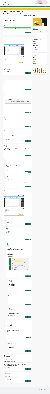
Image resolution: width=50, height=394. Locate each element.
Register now (4, 2)
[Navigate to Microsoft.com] (5, 4)
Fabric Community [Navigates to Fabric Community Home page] (10, 4)
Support (31, 4)
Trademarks (45, 389)
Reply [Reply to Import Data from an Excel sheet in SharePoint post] (29, 32)
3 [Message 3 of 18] (7, 379)
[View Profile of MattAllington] (7, 355)
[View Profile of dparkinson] (11, 308)
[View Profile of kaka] (7, 228)
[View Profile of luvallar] (9, 321)
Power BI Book (19, 364)
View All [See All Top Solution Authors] (34, 50)
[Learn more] (35, 29)
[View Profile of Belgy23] (6, 145)
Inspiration (17, 4)
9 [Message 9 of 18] (10, 315)
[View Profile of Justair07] (8, 373)
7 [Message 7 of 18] (10, 349)
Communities (23, 4)
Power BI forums (5, 11)
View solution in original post (7, 69)
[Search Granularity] (28, 7)
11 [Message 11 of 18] (10, 302)
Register (38, 6)
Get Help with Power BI (16, 11)
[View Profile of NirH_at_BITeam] (10, 176)
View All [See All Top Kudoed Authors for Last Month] (34, 64)
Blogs (25, 4)
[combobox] (39, 7)
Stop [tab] (40, 31)
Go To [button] (45, 6)
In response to (7, 161)
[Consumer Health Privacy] (12, 391)
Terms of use (42, 389)
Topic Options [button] (29, 15)
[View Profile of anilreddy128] (11, 280)
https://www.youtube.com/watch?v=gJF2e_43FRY (9, 135)
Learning (28, 4)
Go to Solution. (18, 28)
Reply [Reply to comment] (29, 89)
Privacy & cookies (38, 389)
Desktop (22, 11)
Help (42, 6)
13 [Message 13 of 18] (7, 170)
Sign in (40, 6)
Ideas (19, 4)
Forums (14, 4)
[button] (25, 15)
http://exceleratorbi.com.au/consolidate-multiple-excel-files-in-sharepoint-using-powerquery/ (14, 359)
